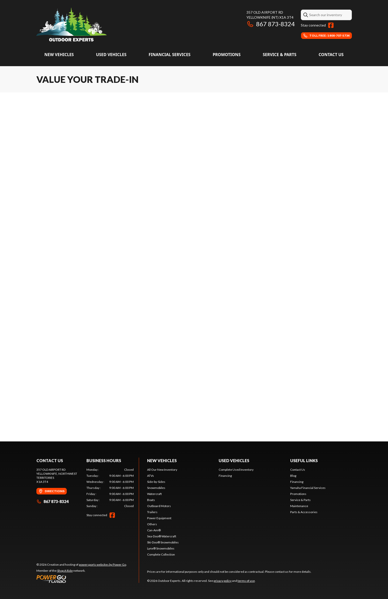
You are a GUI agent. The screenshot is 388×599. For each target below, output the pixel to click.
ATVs (150, 476)
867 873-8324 (270, 24)
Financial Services (170, 54)
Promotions (226, 54)
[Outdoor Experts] (71, 24)
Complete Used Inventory (236, 469)
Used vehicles (111, 54)
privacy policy (223, 581)
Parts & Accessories (303, 512)
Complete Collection (161, 554)
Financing (225, 476)
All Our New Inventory (162, 469)
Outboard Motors (159, 506)
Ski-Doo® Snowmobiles (163, 542)
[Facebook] (331, 25)
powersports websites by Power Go (102, 564)
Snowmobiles (156, 488)
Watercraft (154, 494)
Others (152, 524)
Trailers (152, 512)
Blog (293, 476)
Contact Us (331, 54)
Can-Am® (154, 530)
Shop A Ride (65, 570)
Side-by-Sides (156, 482)
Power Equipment (159, 518)
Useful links (304, 460)
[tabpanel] (110, 488)
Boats (151, 500)
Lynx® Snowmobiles (160, 548)
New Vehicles (59, 54)
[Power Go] (81, 579)
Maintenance (299, 506)
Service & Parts (279, 54)
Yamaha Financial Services (308, 488)
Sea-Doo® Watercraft (161, 536)
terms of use (246, 581)
